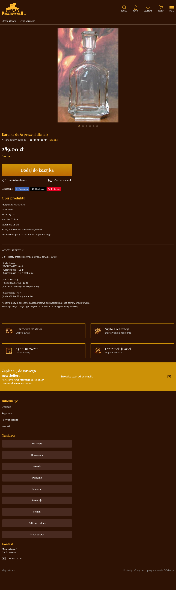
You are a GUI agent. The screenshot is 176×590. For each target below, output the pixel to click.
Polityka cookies (10, 420)
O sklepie (6, 407)
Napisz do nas (15, 558)
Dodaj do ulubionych (18, 180)
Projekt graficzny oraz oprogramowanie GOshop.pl (148, 570)
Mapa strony (37, 534)
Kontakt (6, 426)
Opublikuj (39, 189)
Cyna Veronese (27, 21)
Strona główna (9, 21)
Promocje (37, 500)
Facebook (23, 189)
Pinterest (55, 189)
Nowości (37, 466)
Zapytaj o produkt (63, 180)
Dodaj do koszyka (37, 170)
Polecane (37, 477)
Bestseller (37, 488)
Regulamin (7, 414)
